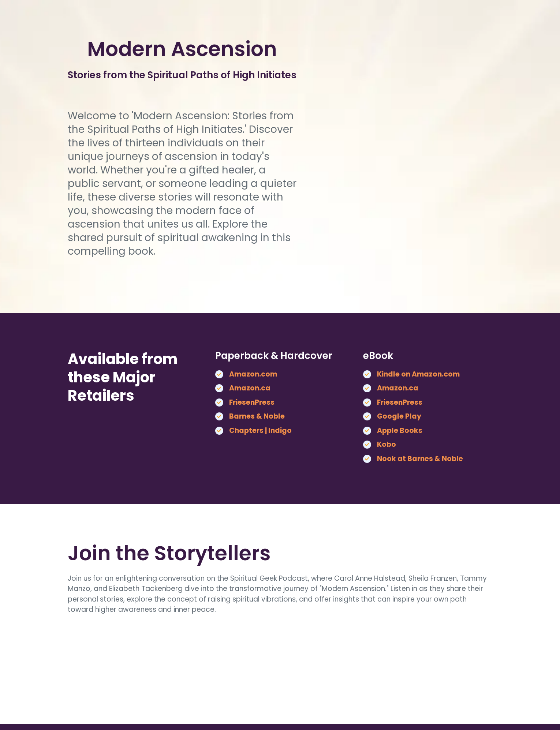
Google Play (399, 416)
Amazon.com (253, 374)
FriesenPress (252, 402)
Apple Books (399, 430)
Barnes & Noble (257, 416)
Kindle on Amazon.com (418, 374)
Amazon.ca (249, 388)
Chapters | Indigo (260, 430)
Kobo (386, 444)
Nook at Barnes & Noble (420, 459)
